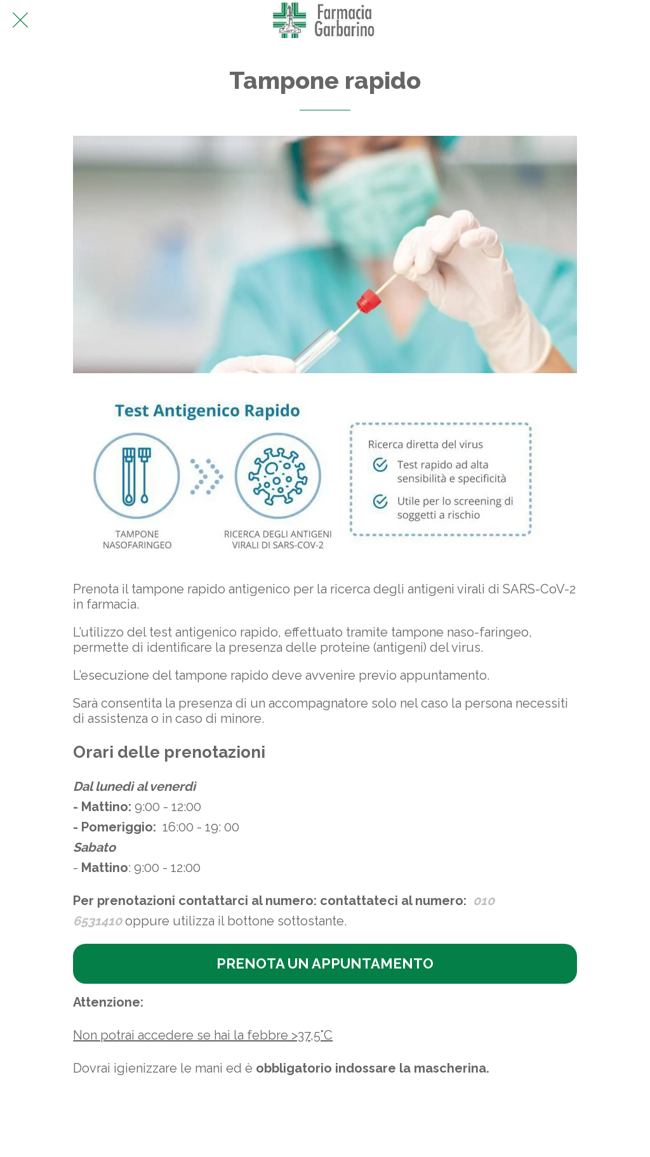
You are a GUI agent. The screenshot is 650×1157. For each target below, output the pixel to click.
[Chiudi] (20, 20)
